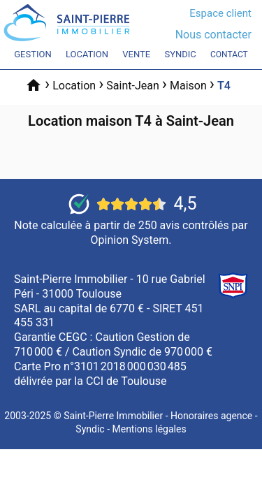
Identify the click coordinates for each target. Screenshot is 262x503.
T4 (224, 85)
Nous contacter (213, 34)
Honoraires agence (211, 415)
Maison (188, 85)
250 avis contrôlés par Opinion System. (169, 233)
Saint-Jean (132, 85)
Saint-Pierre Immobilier (113, 415)
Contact (229, 54)
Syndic (180, 54)
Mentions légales (149, 429)
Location (87, 54)
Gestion (32, 54)
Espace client (220, 13)
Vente (136, 54)
